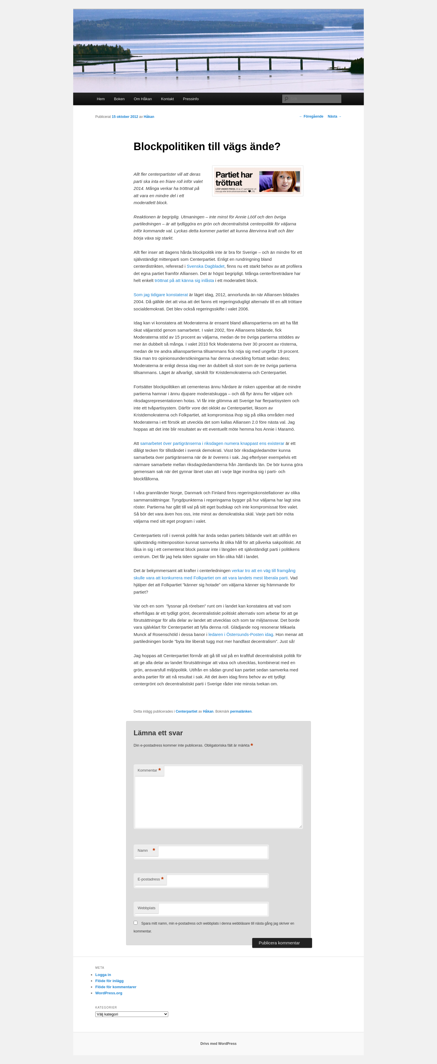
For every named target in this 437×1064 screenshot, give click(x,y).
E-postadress (151, 879)
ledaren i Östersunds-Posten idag (241, 634)
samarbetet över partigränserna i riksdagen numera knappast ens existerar (212, 443)
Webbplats (146, 908)
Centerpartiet (187, 711)
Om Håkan (143, 99)
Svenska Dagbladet (205, 266)
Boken (119, 99)
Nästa (335, 116)
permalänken (241, 711)
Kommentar (149, 770)
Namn (146, 850)
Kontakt (167, 99)
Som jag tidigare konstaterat (161, 294)
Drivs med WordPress (218, 1044)
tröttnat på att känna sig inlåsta (184, 280)
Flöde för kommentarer (116, 987)
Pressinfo (191, 99)
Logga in (103, 975)
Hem (101, 99)
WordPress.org (108, 993)
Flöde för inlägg (109, 981)
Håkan (149, 117)
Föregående (311, 116)
